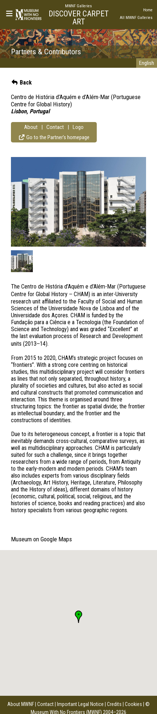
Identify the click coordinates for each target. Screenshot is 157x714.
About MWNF (20, 704)
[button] (78, 617)
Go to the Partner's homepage (53, 137)
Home (148, 10)
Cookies (133, 704)
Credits (114, 704)
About (31, 127)
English (146, 63)
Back (21, 82)
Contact (55, 127)
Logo (78, 127)
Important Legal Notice (80, 704)
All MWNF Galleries (136, 17)
